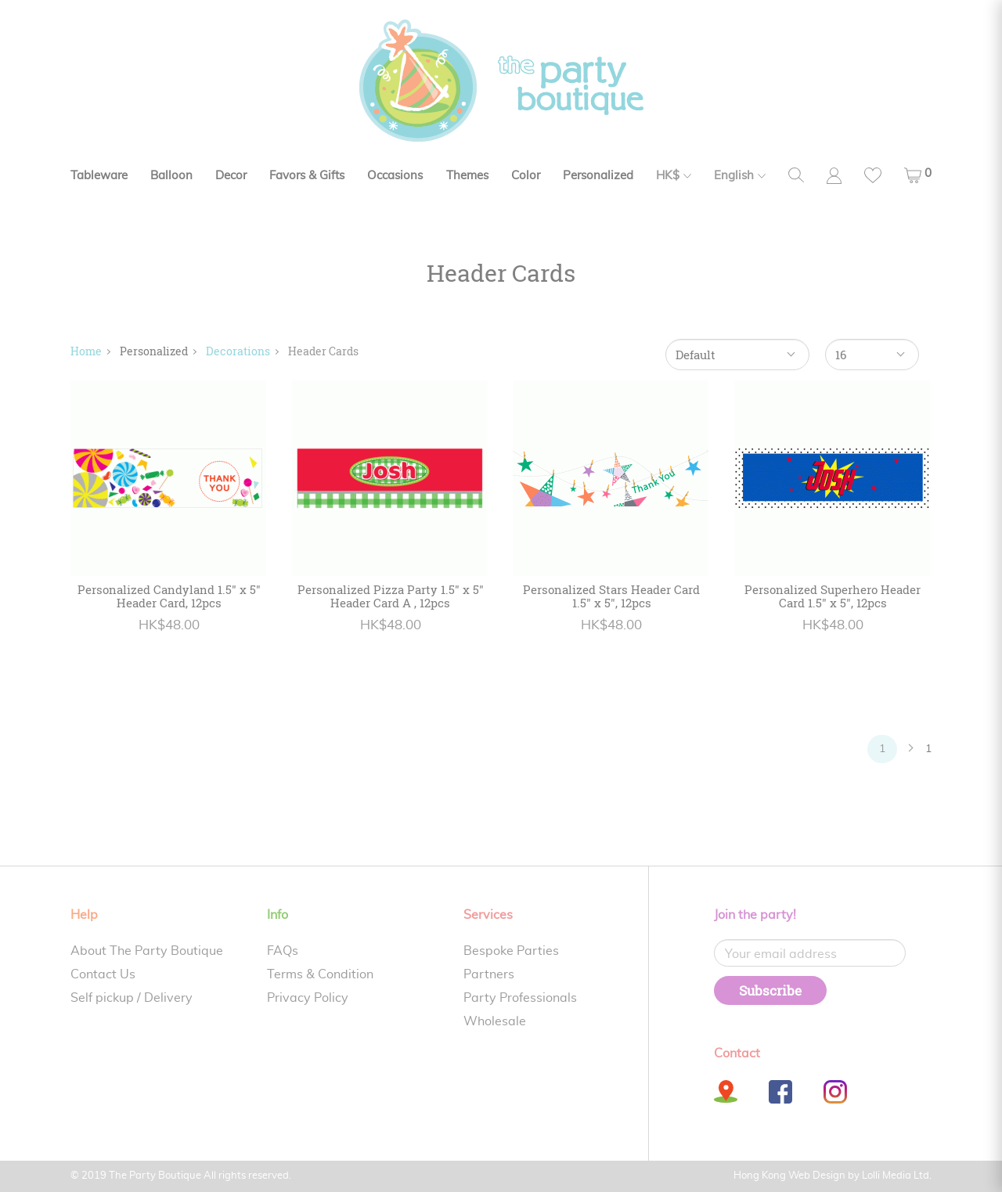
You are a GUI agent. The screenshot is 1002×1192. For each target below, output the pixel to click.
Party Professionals (520, 998)
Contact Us (102, 974)
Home (86, 351)
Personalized (598, 176)
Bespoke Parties (511, 951)
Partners (488, 974)
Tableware (99, 176)
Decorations (238, 351)
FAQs (282, 951)
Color (525, 176)
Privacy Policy (307, 998)
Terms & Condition (320, 974)
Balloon (171, 176)
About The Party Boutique (146, 951)
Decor (231, 176)
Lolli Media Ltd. (897, 1176)
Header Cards (323, 351)
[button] (918, 175)
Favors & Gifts (306, 176)
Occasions (395, 176)
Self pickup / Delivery (131, 998)
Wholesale (494, 1021)
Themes (467, 176)
